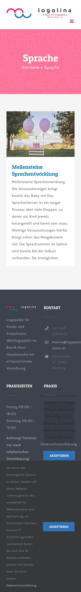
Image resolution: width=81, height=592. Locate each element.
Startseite (31, 67)
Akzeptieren (59, 455)
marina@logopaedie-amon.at (63, 345)
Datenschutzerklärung (59, 444)
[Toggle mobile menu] (72, 21)
